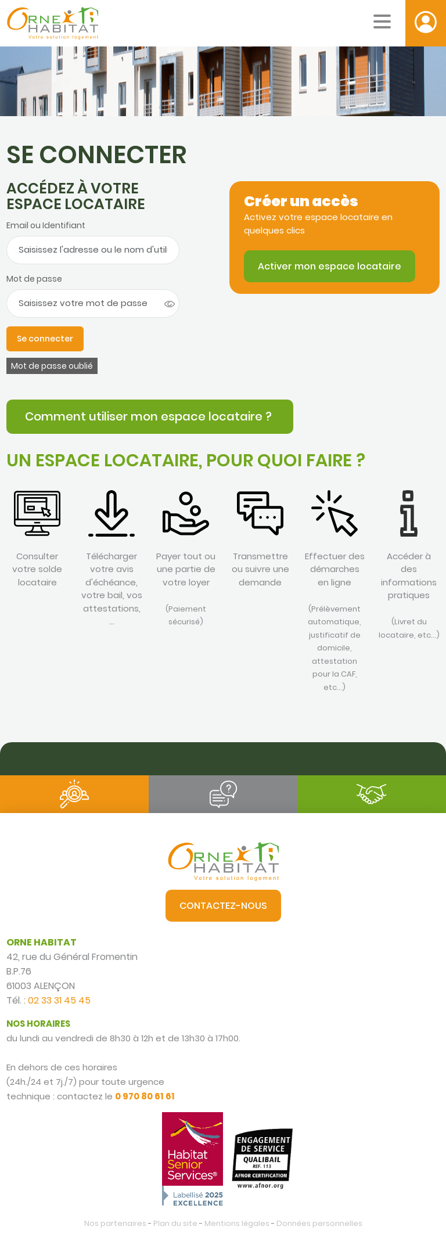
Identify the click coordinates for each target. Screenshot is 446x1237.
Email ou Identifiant (45, 225)
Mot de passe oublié (52, 366)
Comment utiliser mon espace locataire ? (150, 416)
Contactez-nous (223, 905)
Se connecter (45, 338)
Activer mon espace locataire (329, 266)
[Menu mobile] (382, 21)
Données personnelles (319, 1223)
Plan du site (175, 1223)
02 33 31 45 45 (59, 1000)
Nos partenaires (115, 1223)
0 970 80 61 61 (145, 1096)
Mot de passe (34, 279)
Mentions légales (236, 1223)
